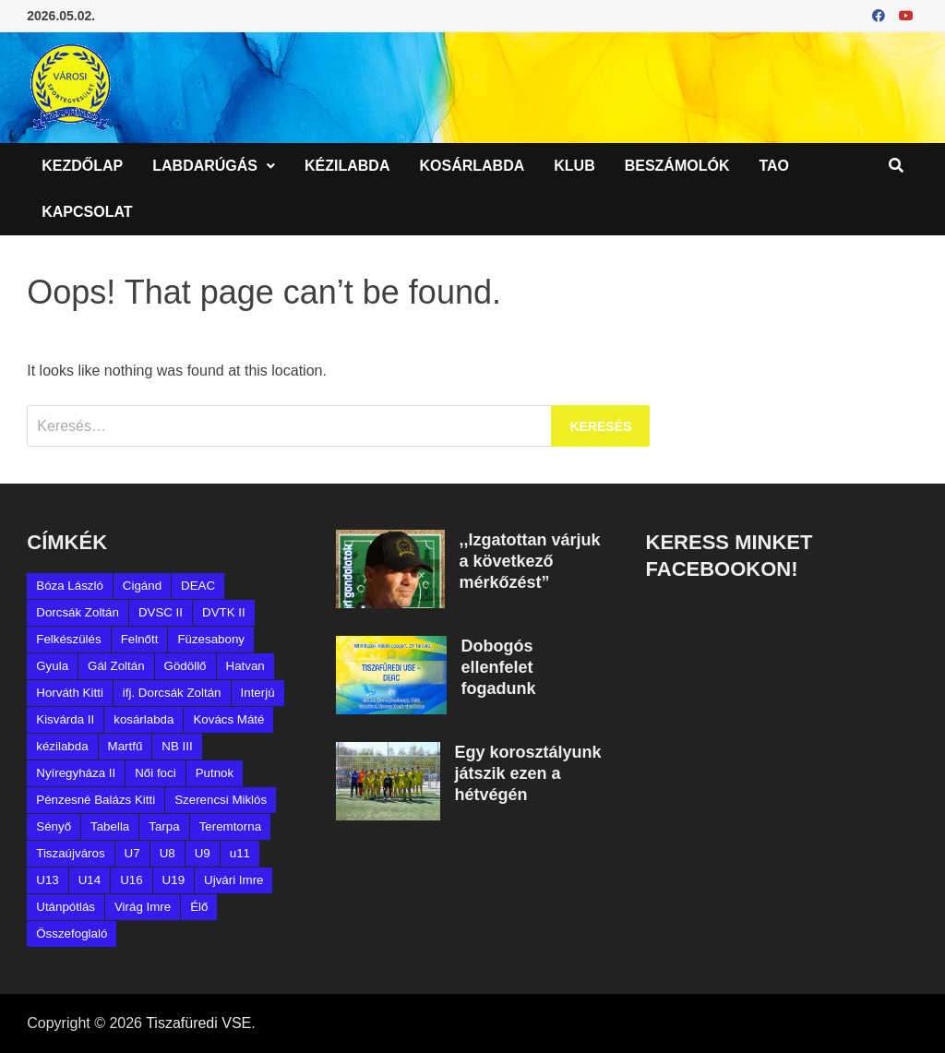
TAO (774, 166)
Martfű (125, 746)
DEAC (198, 585)
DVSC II (160, 612)
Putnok (215, 773)
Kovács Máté (228, 719)
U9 (202, 853)
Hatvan (245, 666)
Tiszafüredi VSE (198, 1023)
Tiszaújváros (70, 853)
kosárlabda (143, 719)
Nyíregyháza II (75, 773)
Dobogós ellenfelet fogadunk (498, 667)
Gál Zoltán (116, 666)
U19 (173, 880)
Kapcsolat (87, 212)
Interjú (258, 693)
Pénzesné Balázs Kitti (95, 800)
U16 (131, 880)
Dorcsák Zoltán (77, 612)
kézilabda (62, 746)
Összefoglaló (71, 933)
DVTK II (223, 612)
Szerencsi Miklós (220, 800)
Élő (199, 907)
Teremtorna (230, 826)
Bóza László (69, 585)
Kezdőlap (82, 166)
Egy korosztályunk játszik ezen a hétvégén (527, 773)
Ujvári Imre (233, 880)
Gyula (52, 666)
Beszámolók (677, 166)
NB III (176, 746)
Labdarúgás (204, 166)
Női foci (155, 773)
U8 (167, 853)
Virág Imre (142, 907)
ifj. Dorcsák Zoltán (172, 693)
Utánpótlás (65, 907)
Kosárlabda (471, 166)
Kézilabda (347, 166)
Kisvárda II (65, 719)
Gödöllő (185, 666)
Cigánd (142, 585)
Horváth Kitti (69, 693)
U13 (47, 880)
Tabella (109, 826)
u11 (240, 853)
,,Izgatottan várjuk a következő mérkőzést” (529, 561)
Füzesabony (211, 639)
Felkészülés (68, 639)
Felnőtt (140, 639)
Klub (574, 166)
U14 (89, 880)
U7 (132, 853)
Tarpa (164, 826)
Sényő (53, 826)
